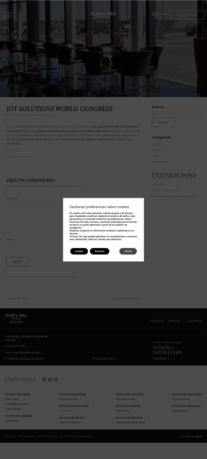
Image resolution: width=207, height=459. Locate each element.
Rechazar (99, 251)
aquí (85, 236)
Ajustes (128, 251)
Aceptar (79, 251)
